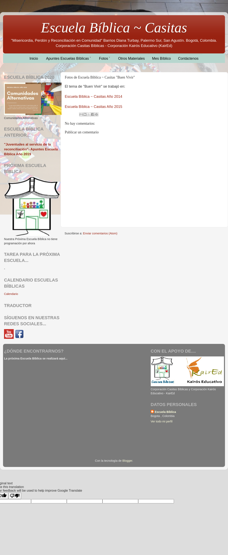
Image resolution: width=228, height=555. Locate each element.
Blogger (127, 460)
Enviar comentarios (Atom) (100, 233)
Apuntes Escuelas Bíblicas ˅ (68, 58)
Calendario (11, 294)
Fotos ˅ (104, 58)
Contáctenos (188, 58)
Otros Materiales (131, 58)
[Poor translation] (14, 495)
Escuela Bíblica (165, 412)
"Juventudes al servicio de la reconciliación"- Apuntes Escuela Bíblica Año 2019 (31, 149)
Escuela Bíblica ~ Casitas (114, 27)
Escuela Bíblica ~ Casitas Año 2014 (93, 97)
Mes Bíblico (161, 58)
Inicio (33, 58)
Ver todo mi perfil (162, 421)
